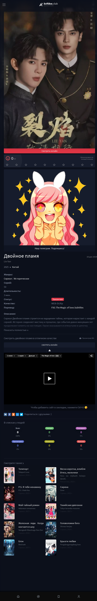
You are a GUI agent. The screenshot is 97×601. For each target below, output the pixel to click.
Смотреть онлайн (49, 151)
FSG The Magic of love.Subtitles (67, 307)
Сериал (8, 278)
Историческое (21, 278)
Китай (15, 266)
